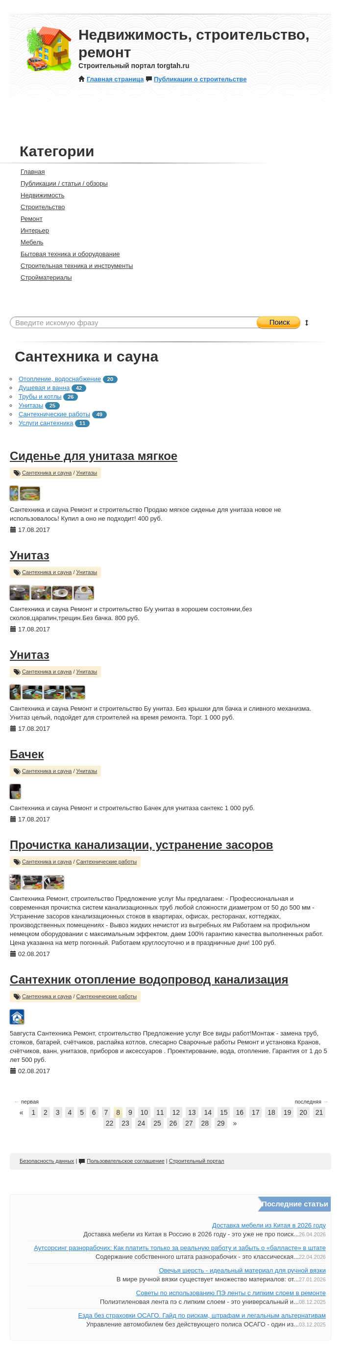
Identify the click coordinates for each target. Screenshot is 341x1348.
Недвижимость (38, 195)
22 (110, 1123)
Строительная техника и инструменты (72, 265)
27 (189, 1123)
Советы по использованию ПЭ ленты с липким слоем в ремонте (231, 1293)
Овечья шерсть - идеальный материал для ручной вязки (242, 1270)
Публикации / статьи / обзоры (60, 183)
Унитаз (29, 555)
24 (142, 1123)
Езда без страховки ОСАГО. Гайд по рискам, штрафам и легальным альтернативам (202, 1315)
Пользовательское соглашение (121, 1161)
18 (271, 1112)
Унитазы (31, 405)
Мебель (28, 242)
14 (208, 1112)
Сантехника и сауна (47, 473)
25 (157, 1123)
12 (176, 1112)
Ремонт (27, 218)
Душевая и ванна (44, 387)
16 (240, 1112)
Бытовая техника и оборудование (66, 254)
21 (319, 1112)
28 (205, 1123)
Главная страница (111, 79)
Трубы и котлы (40, 396)
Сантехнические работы (54, 414)
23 (125, 1123)
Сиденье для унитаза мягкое (93, 455)
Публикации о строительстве (196, 79)
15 (224, 1112)
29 (221, 1123)
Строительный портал (196, 1161)
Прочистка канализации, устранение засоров (141, 844)
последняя (312, 1102)
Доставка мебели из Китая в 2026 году (269, 1225)
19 (288, 1112)
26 (173, 1123)
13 (192, 1112)
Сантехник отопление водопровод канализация (149, 979)
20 (303, 1112)
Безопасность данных (47, 1161)
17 (256, 1112)
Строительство (38, 207)
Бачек (27, 754)
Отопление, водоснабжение (60, 379)
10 (144, 1112)
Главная (28, 171)
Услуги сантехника (46, 423)
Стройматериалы (42, 277)
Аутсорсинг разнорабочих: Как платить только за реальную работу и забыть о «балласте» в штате (180, 1248)
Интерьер (30, 230)
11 (160, 1112)
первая (26, 1102)
